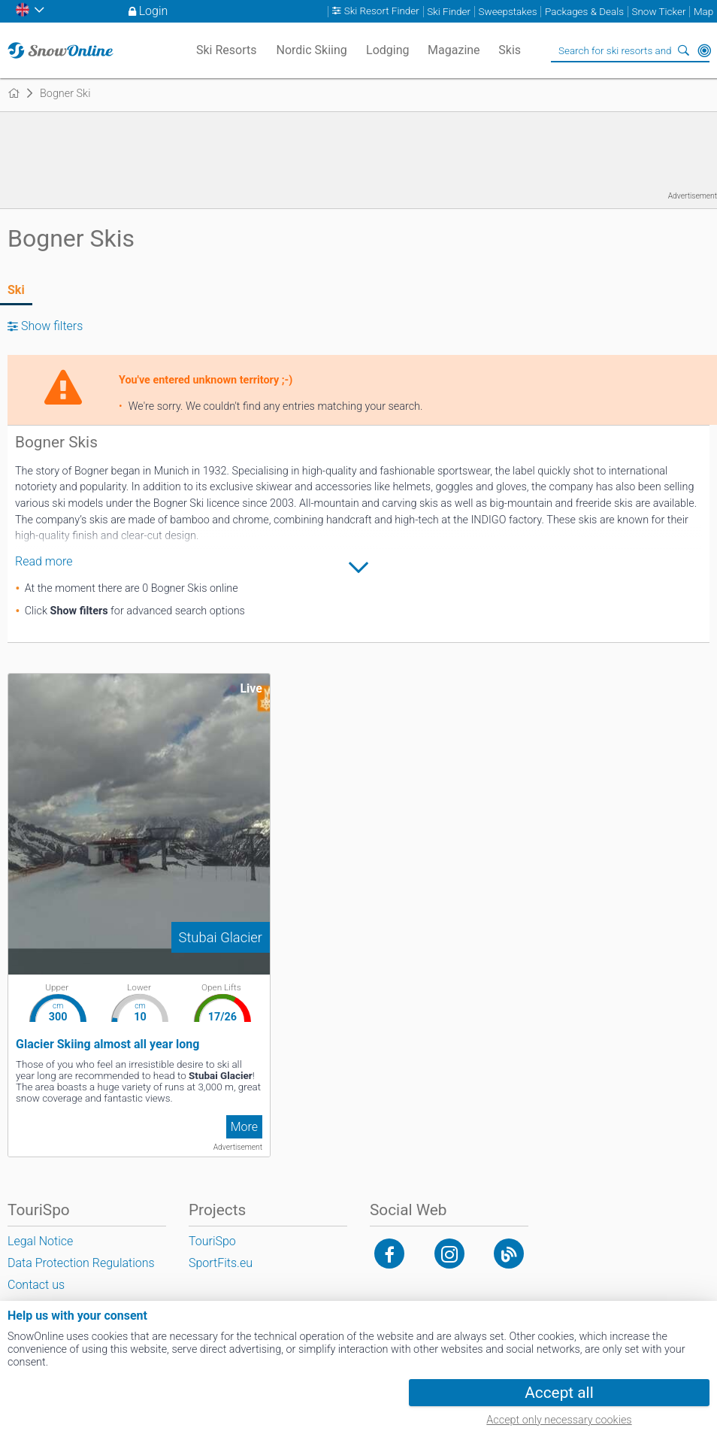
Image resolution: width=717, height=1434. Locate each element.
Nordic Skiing (312, 50)
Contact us (36, 1285)
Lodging (387, 50)
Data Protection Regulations (81, 1263)
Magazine (454, 50)
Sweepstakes (508, 11)
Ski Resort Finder (381, 11)
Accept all (559, 1393)
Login (153, 11)
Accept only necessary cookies (558, 1420)
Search (683, 50)
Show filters (52, 326)
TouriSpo (212, 1241)
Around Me (704, 50)
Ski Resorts (226, 50)
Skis (509, 50)
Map (703, 11)
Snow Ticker (659, 11)
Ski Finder (448, 11)
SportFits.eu (221, 1263)
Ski (16, 290)
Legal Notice (40, 1241)
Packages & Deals (584, 11)
